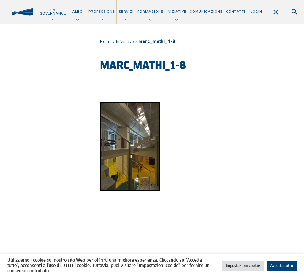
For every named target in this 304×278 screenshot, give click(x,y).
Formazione (150, 11)
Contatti (235, 11)
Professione (101, 11)
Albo (77, 11)
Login (256, 11)
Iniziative (176, 11)
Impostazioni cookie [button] (243, 266)
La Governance (53, 11)
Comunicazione (206, 11)
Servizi (126, 11)
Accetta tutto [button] (281, 266)
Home (106, 41)
